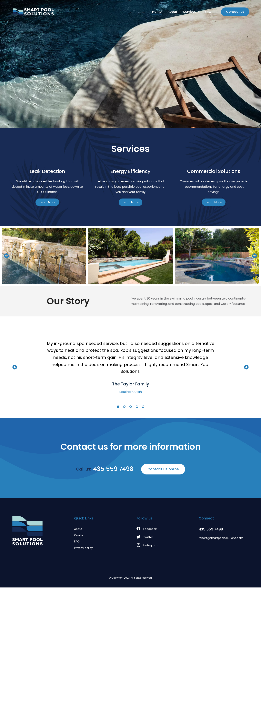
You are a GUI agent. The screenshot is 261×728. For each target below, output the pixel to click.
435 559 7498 (113, 469)
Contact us (235, 11)
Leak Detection (47, 171)
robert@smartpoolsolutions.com (221, 538)
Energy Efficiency (130, 171)
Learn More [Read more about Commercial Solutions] (214, 202)
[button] (6, 255)
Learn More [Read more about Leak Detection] (47, 202)
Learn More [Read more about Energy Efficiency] (130, 202)
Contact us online (163, 469)
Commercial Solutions (213, 171)
